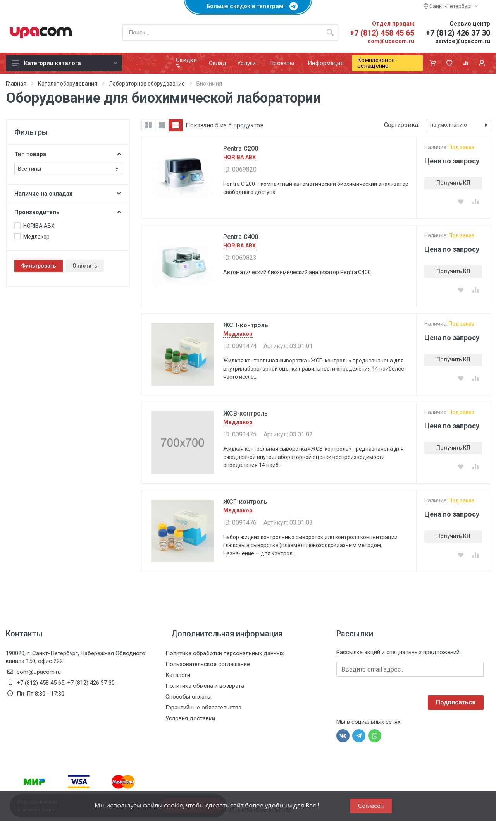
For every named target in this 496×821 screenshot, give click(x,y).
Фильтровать (38, 266)
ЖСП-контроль (245, 325)
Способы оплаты (188, 696)
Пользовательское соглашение (207, 664)
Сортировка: (401, 125)
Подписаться (455, 702)
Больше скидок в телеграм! (248, 6)
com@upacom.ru (390, 41)
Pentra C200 (240, 148)
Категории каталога (64, 63)
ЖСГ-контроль (245, 501)
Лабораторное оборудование (147, 84)
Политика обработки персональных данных (224, 653)
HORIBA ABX (239, 157)
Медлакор (238, 334)
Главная (16, 84)
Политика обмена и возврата (204, 685)
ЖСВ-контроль (245, 413)
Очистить (84, 266)
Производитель (67, 212)
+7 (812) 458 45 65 (382, 33)
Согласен (371, 805)
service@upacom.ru (462, 41)
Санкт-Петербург (451, 6)
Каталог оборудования (67, 84)
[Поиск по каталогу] (222, 32)
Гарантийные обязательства (203, 707)
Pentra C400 (240, 236)
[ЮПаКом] (41, 32)
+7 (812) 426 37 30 (458, 33)
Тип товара (67, 154)
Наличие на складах (67, 193)
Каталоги (177, 675)
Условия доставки (190, 718)
